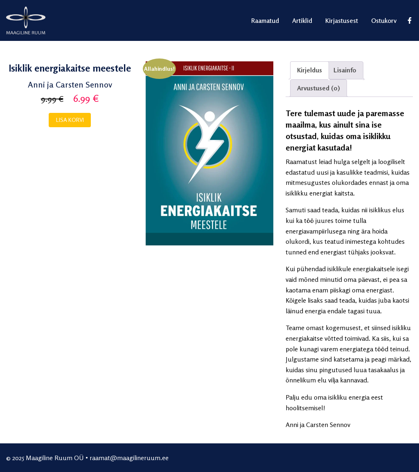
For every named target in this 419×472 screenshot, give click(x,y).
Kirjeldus (309, 70)
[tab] (309, 70)
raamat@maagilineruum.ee (129, 458)
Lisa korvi (70, 119)
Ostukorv (383, 20)
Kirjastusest (341, 20)
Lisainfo (344, 70)
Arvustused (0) (318, 88)
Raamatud (265, 20)
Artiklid (302, 20)
